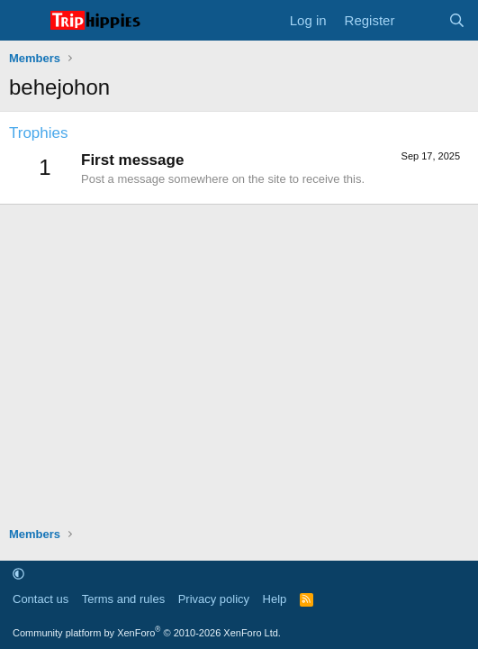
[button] (18, 573)
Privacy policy (213, 599)
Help (275, 599)
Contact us (40, 599)
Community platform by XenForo (147, 632)
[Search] (456, 20)
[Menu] (25, 21)
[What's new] (420, 20)
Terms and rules (123, 599)
